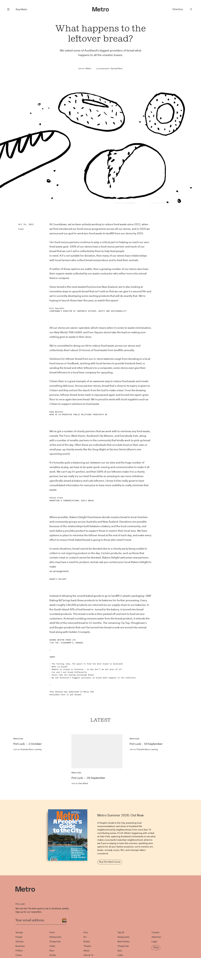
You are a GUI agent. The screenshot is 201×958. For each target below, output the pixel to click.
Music (86, 950)
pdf (71, 694)
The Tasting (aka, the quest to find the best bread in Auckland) (87, 664)
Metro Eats (18, 738)
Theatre (87, 946)
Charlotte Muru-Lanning (27, 749)
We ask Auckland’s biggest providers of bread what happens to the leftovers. (94, 678)
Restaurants (55, 936)
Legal (154, 941)
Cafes (52, 946)
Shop (155, 947)
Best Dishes (123, 941)
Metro (88, 68)
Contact (155, 932)
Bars (51, 950)
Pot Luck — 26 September (88, 778)
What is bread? (60, 666)
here (63, 694)
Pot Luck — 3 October (27, 744)
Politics (19, 950)
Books (86, 941)
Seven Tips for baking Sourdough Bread (73, 675)
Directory (178, 9)
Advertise (156, 936)
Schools (19, 941)
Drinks (52, 955)
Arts (85, 932)
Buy (21, 9)
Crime (18, 955)
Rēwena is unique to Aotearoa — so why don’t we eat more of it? (87, 669)
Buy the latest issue (109, 861)
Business (20, 946)
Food (20, 229)
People (18, 936)
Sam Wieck (79, 783)
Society (19, 932)
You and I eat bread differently (69, 672)
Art (85, 936)
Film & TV (88, 955)
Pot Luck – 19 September (146, 744)
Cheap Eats (55, 941)
